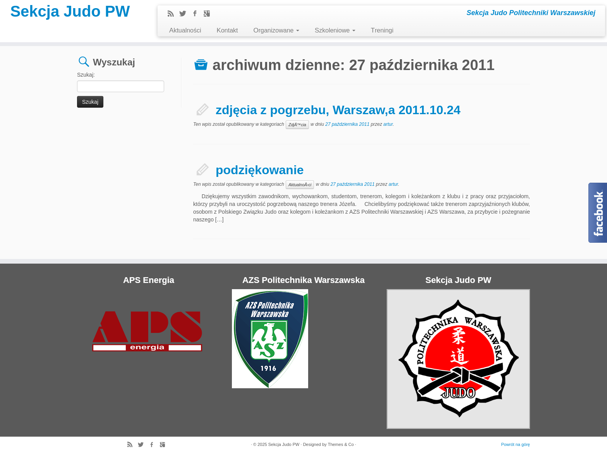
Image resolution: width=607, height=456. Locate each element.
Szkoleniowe (335, 30)
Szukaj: (86, 75)
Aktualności (185, 30)
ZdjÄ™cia (297, 124)
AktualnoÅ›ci (299, 184)
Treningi (382, 30)
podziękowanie (260, 170)
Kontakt (227, 30)
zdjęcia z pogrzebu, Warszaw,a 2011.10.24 (338, 110)
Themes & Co (341, 444)
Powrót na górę (515, 444)
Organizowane (276, 30)
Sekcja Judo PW (70, 11)
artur (388, 124)
